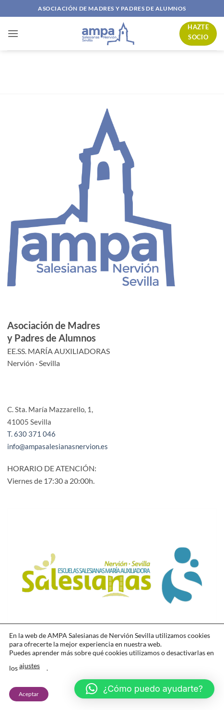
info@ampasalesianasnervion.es (57, 446)
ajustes (29, 665)
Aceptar (29, 694)
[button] (13, 33)
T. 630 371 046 (31, 433)
